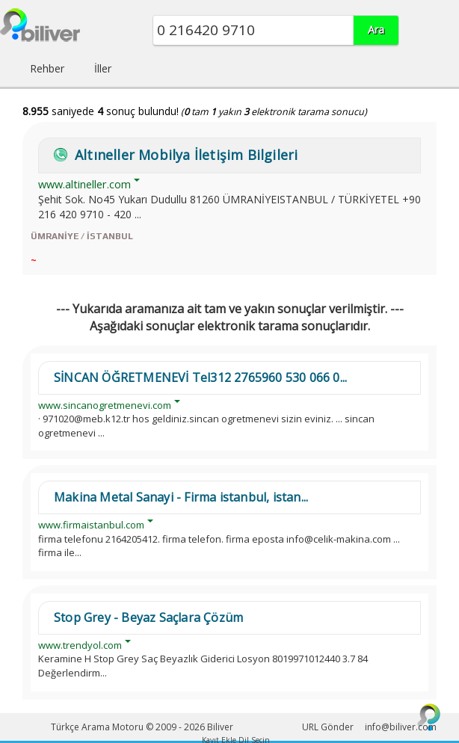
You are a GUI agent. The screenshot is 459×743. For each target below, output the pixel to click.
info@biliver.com (401, 727)
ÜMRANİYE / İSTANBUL (82, 236)
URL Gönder (328, 727)
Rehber (47, 68)
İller (102, 68)
